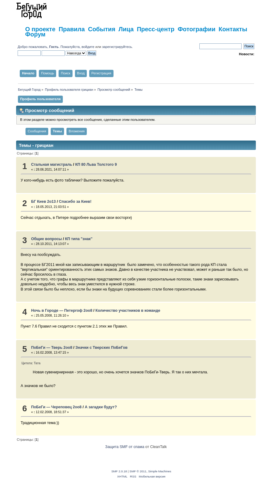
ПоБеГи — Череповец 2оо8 (56, 407)
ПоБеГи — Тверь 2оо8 (51, 347)
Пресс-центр (156, 29)
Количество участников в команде (128, 310)
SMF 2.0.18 (119, 471)
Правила (72, 29)
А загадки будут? (101, 407)
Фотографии (196, 29)
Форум (35, 34)
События (101, 29)
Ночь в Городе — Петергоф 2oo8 (61, 310)
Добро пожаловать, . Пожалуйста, (50, 47)
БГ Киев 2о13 (43, 201)
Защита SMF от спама (124, 447)
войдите (88, 47)
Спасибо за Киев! (75, 201)
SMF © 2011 (138, 471)
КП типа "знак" (78, 239)
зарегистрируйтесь (117, 47)
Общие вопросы (46, 239)
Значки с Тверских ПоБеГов (102, 347)
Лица (126, 29)
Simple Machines (159, 471)
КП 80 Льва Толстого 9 (96, 164)
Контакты (233, 29)
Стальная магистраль (51, 164)
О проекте (40, 29)
